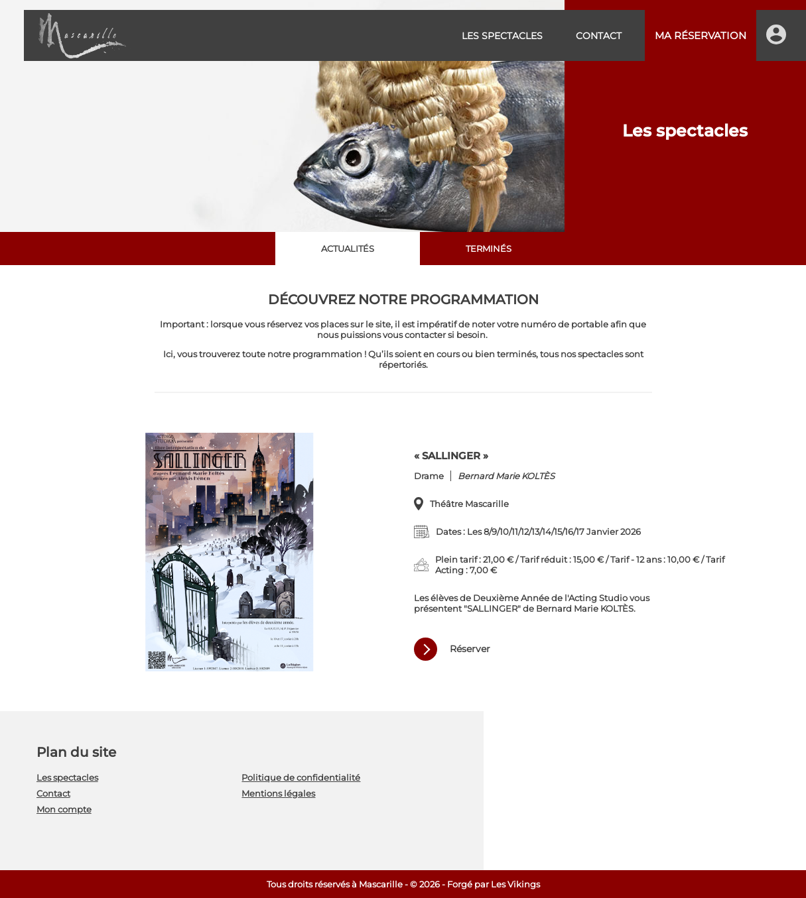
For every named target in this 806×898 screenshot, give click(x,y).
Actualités (347, 248)
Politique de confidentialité (300, 777)
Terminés (488, 248)
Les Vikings (515, 884)
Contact (599, 36)
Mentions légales (278, 793)
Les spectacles (502, 36)
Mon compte (64, 809)
